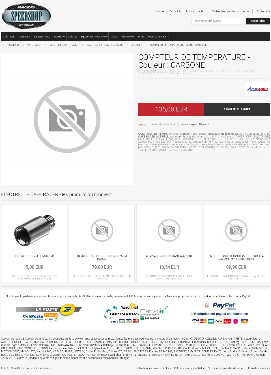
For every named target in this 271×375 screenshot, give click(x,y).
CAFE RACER (34, 45)
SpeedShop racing (11, 338)
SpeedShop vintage (36, 338)
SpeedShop (13, 45)
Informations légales (258, 368)
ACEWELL (136, 45)
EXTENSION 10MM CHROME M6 (34, 256)
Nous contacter (195, 11)
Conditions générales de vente (225, 368)
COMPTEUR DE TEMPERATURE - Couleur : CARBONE (178, 45)
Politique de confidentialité (189, 368)
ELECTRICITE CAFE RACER (64, 45)
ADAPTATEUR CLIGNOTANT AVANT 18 (169, 256)
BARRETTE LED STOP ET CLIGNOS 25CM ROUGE (102, 257)
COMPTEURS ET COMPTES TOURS (105, 45)
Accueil (160, 11)
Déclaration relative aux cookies (153, 368)
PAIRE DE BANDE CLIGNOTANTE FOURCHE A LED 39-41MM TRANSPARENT (236, 257)
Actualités (176, 11)
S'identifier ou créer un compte (230, 11)
